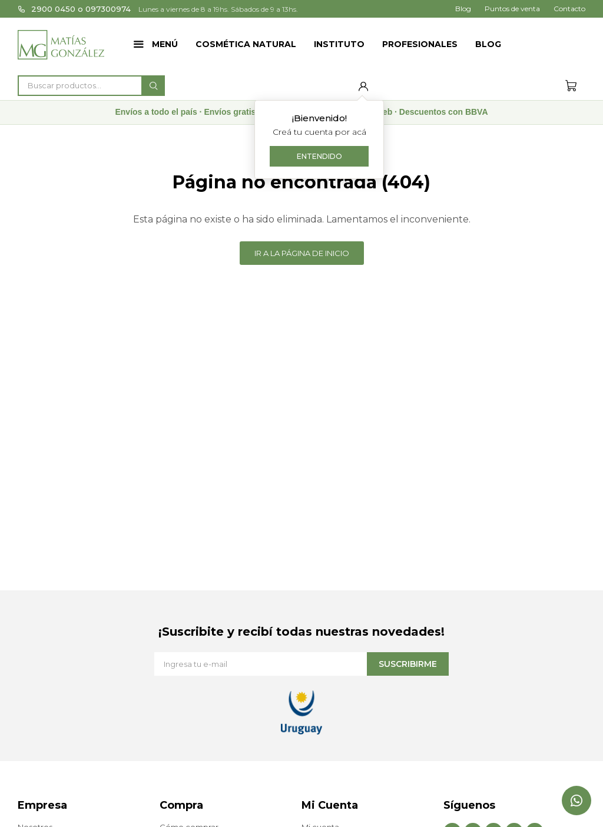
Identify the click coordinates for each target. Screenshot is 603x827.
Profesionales (420, 44)
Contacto (569, 8)
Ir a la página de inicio (301, 253)
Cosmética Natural (246, 44)
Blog (488, 44)
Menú (165, 44)
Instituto (339, 44)
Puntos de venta (512, 8)
